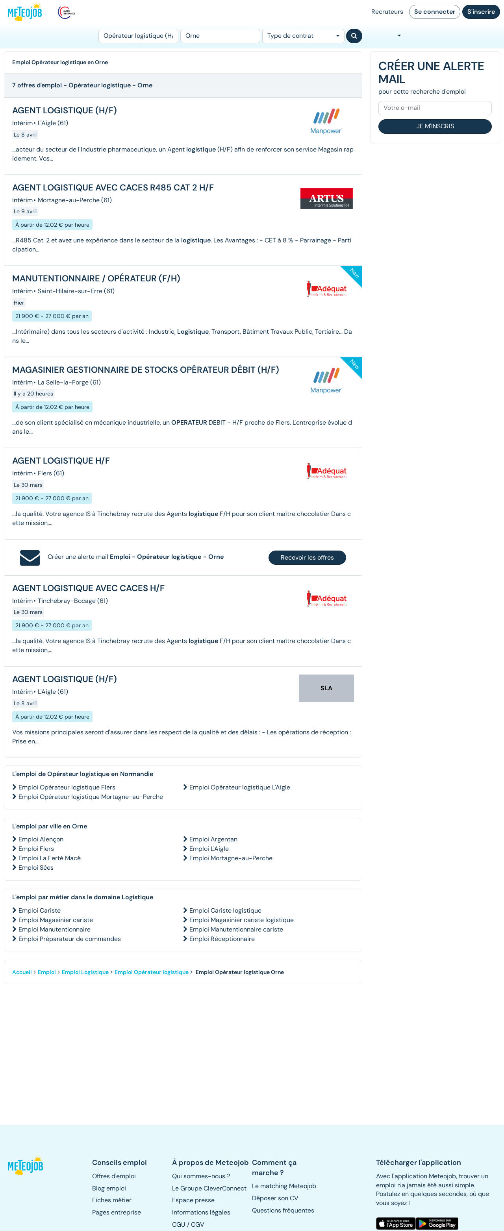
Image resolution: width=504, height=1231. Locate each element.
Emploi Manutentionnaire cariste (236, 929)
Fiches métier (112, 1200)
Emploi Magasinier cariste (56, 920)
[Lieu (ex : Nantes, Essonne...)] (220, 36)
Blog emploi (109, 1188)
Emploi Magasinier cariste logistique (241, 920)
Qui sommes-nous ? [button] (201, 1176)
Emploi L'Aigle (209, 849)
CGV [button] (197, 1224)
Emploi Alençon (41, 839)
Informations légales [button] (201, 1212)
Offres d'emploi (114, 1176)
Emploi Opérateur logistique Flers (67, 787)
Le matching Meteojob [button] (284, 1186)
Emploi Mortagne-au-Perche (230, 858)
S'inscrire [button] (481, 11)
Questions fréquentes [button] (283, 1210)
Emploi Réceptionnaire (222, 939)
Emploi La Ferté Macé (50, 858)
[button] (26, 1165)
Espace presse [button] (193, 1200)
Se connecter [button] (434, 11)
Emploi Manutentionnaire (55, 929)
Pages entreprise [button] (116, 1212)
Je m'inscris (435, 126)
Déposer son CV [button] (275, 1198)
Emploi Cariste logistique (225, 910)
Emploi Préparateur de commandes (70, 939)
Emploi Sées (36, 867)
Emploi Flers (36, 849)
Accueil (22, 972)
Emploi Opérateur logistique (152, 972)
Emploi (47, 972)
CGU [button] (178, 1224)
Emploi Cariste (40, 910)
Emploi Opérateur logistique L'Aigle (239, 787)
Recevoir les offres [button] (307, 557)
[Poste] (138, 36)
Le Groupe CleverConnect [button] (209, 1188)
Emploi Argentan (213, 839)
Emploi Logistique (85, 972)
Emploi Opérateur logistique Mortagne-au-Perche (91, 797)
